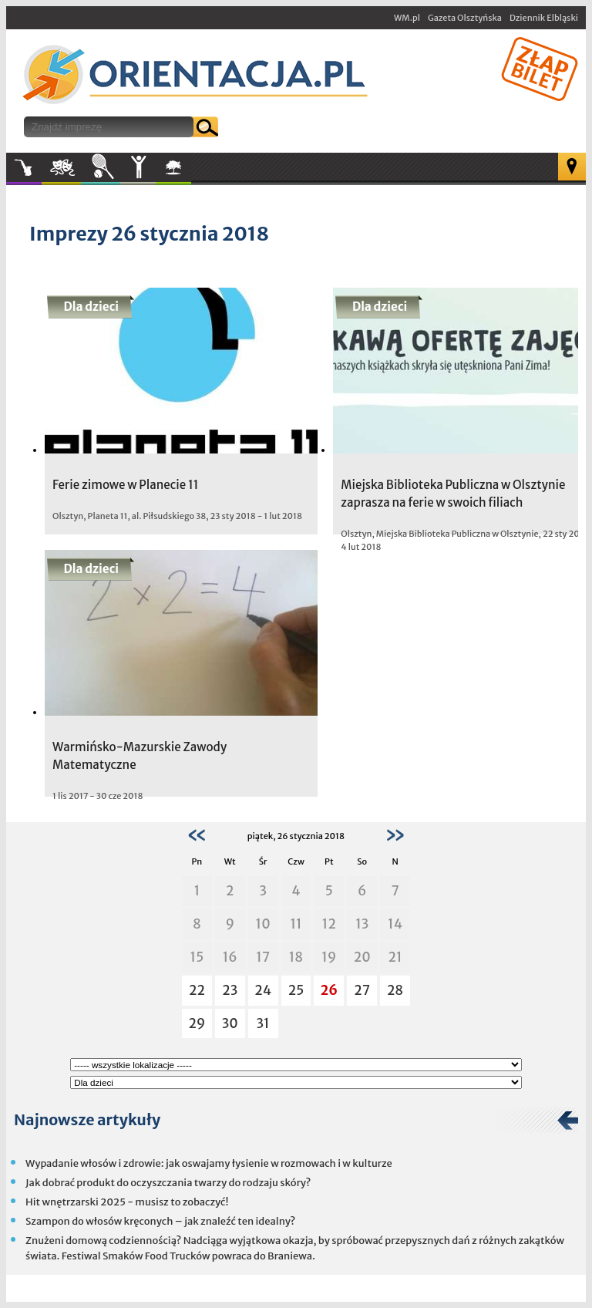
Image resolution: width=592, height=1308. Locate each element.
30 (230, 1023)
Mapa (572, 166)
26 (329, 990)
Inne (138, 167)
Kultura (61, 167)
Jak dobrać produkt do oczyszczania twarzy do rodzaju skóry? (168, 1182)
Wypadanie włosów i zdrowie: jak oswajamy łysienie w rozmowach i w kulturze (208, 1163)
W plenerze (190, 172)
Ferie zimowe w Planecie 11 (125, 484)
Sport (100, 167)
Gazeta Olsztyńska (465, 17)
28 (395, 990)
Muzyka (24, 167)
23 (229, 990)
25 (296, 990)
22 (197, 990)
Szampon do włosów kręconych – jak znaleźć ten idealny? (160, 1221)
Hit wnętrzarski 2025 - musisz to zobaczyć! (126, 1202)
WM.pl (407, 17)
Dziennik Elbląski (544, 17)
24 (262, 990)
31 (263, 1023)
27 (362, 990)
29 (196, 1023)
